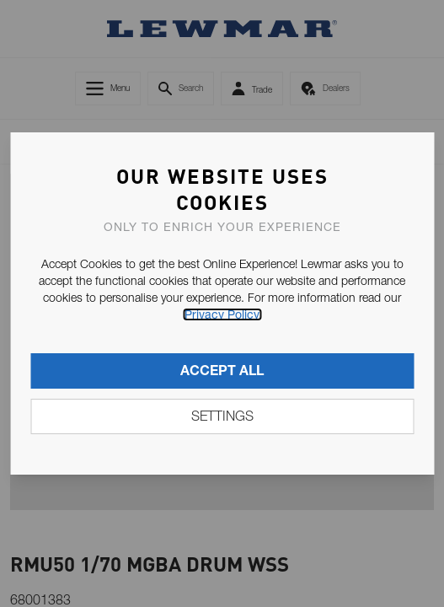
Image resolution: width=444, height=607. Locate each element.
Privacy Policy (222, 314)
